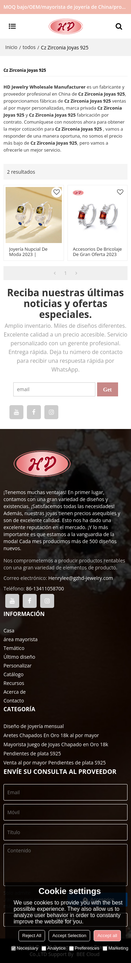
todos (29, 47)
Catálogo (13, 674)
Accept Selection (69, 935)
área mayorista (20, 639)
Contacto (13, 700)
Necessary (24, 948)
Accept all (107, 935)
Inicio (11, 47)
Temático (13, 648)
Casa (8, 630)
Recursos (13, 683)
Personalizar (17, 665)
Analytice (54, 948)
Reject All (31, 935)
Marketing (115, 948)
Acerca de (14, 691)
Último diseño (19, 656)
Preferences (84, 948)
